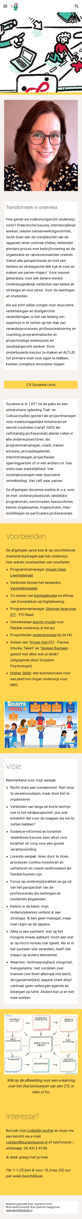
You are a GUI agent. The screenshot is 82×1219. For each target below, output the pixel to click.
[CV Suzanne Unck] (41, 385)
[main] (41, 207)
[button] (5, 6)
